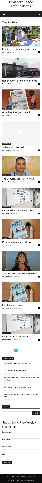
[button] (3, 14)
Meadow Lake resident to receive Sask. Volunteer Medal (21, 396)
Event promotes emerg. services (19, 49)
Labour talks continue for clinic (18, 210)
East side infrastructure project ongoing (17, 363)
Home (4, 19)
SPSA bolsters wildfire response (15, 371)
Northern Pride (7, 52)
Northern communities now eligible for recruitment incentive (21, 379)
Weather (23, 476)
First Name (6, 439)
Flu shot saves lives (12, 305)
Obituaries (15, 476)
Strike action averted (13, 147)
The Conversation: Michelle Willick (20, 273)
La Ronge (5, 77)
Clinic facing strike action (15, 336)
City (4, 454)
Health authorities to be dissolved (19, 80)
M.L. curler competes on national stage (17, 387)
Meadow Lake (6, 45)
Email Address (7, 432)
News (8, 476)
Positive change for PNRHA (16, 242)
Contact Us (31, 476)
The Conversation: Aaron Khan (18, 178)
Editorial (5, 108)
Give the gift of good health (16, 112)
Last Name (6, 447)
